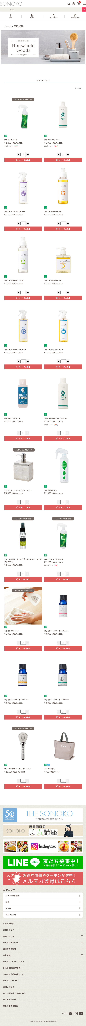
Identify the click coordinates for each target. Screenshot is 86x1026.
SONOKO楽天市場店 (11, 968)
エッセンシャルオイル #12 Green (56, 700)
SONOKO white (10, 980)
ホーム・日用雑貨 (13, 26)
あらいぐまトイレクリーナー (14, 211)
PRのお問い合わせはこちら (14, 993)
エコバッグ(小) (49, 769)
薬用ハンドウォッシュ (52, 140)
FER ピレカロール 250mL (53, 559)
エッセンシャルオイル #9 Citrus (16, 700)
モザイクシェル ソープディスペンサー (17, 490)
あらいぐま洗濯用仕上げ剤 (13, 280)
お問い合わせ (8, 987)
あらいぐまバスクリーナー (53, 349)
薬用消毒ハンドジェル (12, 418)
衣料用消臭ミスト (50, 490)
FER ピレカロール (10, 140)
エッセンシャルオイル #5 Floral (56, 631)
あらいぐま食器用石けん (53, 280)
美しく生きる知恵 (10, 1006)
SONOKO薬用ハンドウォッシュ (56, 418)
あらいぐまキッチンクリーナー (15, 349)
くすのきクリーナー (11, 631)
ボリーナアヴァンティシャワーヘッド (17, 769)
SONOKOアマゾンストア (13, 961)
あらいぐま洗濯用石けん (53, 211)
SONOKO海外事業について (14, 974)
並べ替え (77, 88)
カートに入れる (24, 160)
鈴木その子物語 (9, 999)
